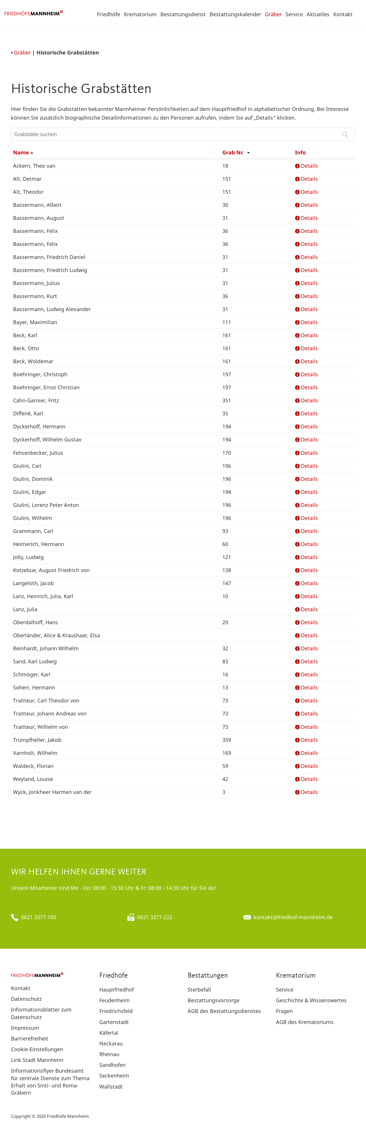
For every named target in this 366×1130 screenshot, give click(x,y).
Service (294, 14)
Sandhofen (112, 1064)
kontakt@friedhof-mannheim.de (293, 917)
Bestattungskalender (235, 14)
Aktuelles (318, 14)
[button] (358, 14)
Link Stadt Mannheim (37, 1059)
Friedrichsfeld (116, 1010)
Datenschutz (26, 998)
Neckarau (111, 1043)
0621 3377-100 (38, 917)
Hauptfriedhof (116, 989)
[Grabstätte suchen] (183, 134)
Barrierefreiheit (29, 1038)
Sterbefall (199, 989)
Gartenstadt (114, 1021)
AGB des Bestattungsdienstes (224, 1010)
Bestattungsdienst (183, 14)
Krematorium (140, 14)
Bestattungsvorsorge (213, 1000)
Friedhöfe (108, 14)
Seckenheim (114, 1075)
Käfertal (108, 1032)
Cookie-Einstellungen (37, 1049)
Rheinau (109, 1054)
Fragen (284, 1010)
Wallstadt (111, 1086)
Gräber (273, 14)
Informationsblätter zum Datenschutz (41, 1013)
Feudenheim (114, 1000)
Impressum (25, 1027)
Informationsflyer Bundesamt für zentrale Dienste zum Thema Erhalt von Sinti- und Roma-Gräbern (50, 1081)
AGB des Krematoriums (305, 1021)
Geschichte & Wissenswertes (311, 1000)
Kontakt (343, 14)
